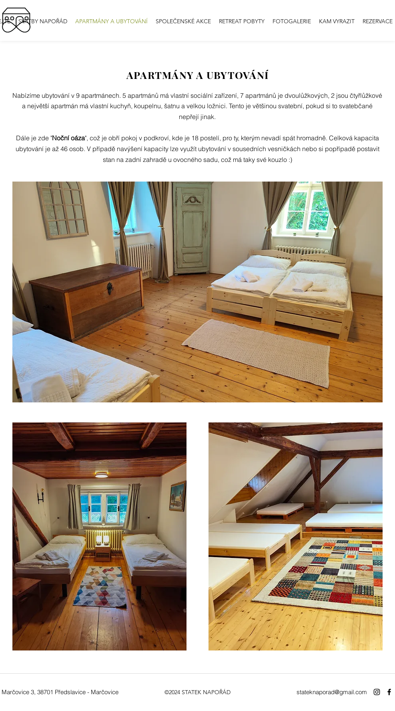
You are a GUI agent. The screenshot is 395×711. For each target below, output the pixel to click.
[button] (292, 21)
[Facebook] (389, 692)
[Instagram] (377, 692)
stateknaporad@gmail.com (332, 692)
